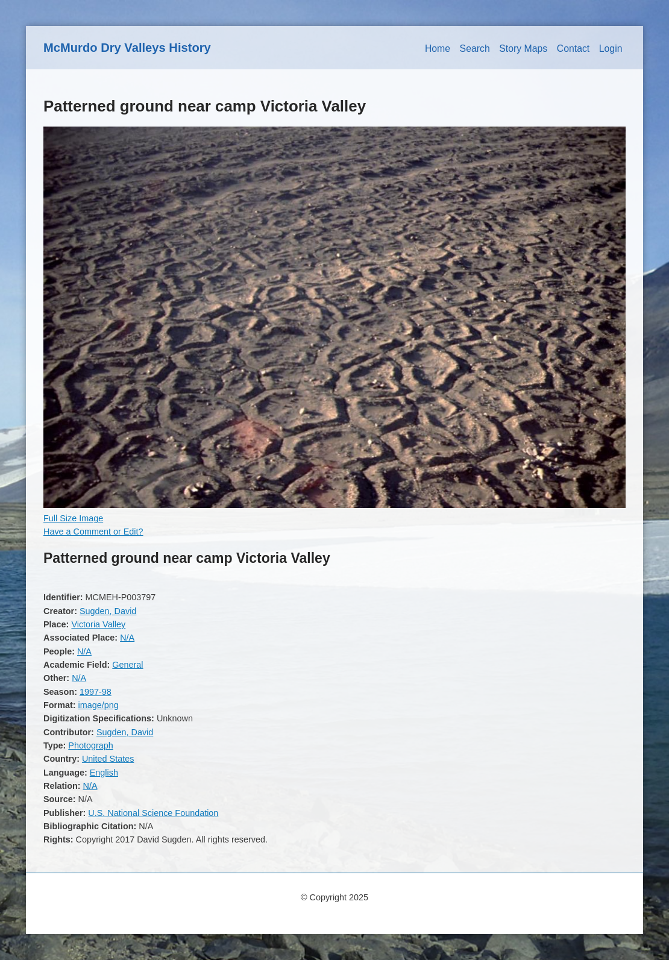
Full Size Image (73, 518)
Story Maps (523, 48)
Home (437, 48)
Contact (573, 48)
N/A (127, 637)
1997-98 (95, 692)
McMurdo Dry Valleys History (127, 47)
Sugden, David (108, 611)
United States (108, 759)
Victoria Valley (98, 624)
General (127, 665)
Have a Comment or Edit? (93, 531)
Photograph (90, 745)
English (104, 772)
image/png (98, 705)
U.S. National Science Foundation (153, 813)
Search (475, 48)
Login (611, 48)
